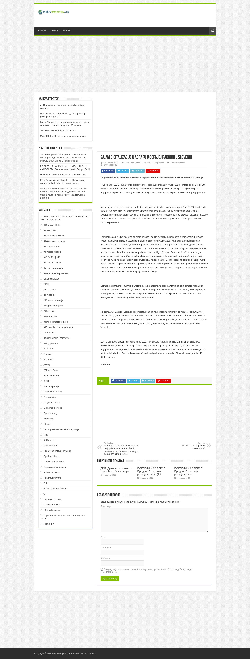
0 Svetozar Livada (52, 262)
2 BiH (46, 284)
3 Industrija (49, 332)
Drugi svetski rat (51, 402)
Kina (45, 434)
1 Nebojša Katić (51, 278)
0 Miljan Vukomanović (54, 241)
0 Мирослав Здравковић (56, 273)
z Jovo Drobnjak (51, 504)
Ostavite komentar (178, 163)
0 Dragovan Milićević (53, 235)
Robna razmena (51, 472)
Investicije (48, 418)
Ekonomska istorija (52, 408)
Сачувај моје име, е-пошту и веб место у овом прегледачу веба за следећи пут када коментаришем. (146, 570)
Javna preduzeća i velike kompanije (61, 429)
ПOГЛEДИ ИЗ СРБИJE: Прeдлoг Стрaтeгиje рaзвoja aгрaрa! (188, 471)
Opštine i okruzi (51, 456)
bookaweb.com (51, 375)
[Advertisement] (150, 15)
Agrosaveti (48, 354)
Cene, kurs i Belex (52, 391)
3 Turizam (48, 348)
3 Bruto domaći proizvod (55, 321)
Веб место (106, 558)
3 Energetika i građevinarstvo (58, 327)
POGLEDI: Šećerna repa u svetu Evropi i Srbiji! (67, 169)
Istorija (46, 424)
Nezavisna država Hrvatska (57, 451)
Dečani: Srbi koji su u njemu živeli (68, 174)
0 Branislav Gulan (132, 163)
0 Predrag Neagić (52, 252)
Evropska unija (50, 413)
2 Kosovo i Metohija (53, 300)
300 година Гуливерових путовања (58, 130)
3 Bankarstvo (50, 316)
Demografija (49, 397)
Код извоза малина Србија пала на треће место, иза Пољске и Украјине (62, 194)
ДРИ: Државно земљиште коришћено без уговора (116, 470)
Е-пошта (106, 547)
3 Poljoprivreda (157, 163)
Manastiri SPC (50, 445)
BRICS (46, 381)
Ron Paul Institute (52, 477)
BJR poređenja (50, 370)
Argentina (48, 359)
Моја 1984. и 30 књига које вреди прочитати (63, 136)
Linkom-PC (89, 653)
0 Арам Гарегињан (53, 268)
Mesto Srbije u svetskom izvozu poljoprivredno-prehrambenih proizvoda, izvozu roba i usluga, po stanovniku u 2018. (122, 448)
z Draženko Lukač (52, 499)
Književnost (49, 440)
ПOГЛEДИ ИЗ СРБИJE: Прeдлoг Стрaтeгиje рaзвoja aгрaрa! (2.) (151, 471)
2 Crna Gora (49, 289)
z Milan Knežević (51, 510)
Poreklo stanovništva (53, 461)
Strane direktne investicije (56, 488)
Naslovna (42, 30)
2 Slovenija (145, 163)
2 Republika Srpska (53, 305)
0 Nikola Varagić (51, 246)
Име (103, 537)
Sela (45, 483)
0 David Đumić (50, 230)
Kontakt (66, 30)
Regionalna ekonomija (54, 467)
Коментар (106, 506)
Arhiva (46, 365)
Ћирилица (48, 524)
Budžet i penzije (51, 386)
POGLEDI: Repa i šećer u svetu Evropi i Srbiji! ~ (64, 166)
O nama (55, 30)
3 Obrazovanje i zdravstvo (56, 338)
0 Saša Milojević (51, 257)
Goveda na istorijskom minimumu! (187, 446)
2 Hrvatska (48, 295)
